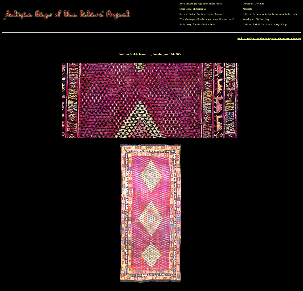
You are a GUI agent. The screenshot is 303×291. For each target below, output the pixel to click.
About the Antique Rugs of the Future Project (201, 3)
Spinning (219, 14)
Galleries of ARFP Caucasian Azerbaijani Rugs (265, 24)
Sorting (192, 14)
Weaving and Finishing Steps (256, 19)
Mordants (247, 9)
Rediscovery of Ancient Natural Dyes (197, 24)
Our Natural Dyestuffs (253, 3)
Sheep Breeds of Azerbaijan (193, 9)
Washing (201, 14)
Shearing (184, 14)
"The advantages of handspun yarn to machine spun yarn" (207, 19)
